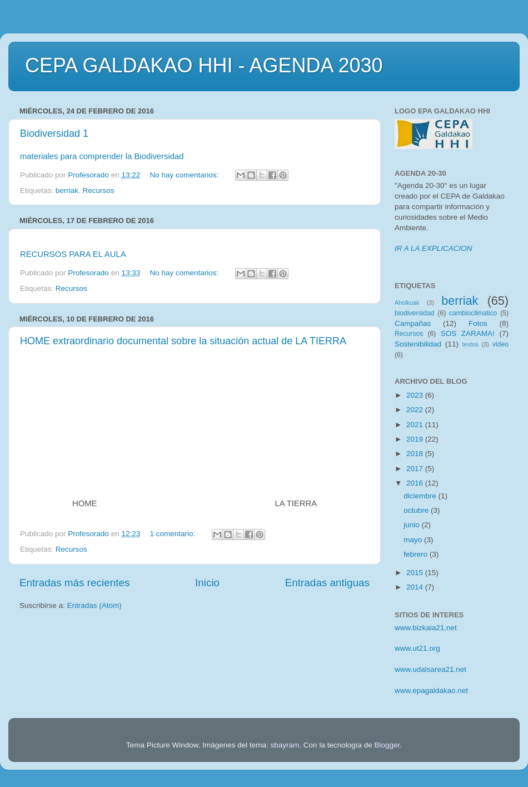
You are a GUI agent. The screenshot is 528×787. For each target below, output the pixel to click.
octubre (417, 510)
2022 (415, 409)
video (500, 344)
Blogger (387, 745)
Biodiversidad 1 (54, 133)
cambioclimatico (473, 313)
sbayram (285, 745)
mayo (414, 540)
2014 (415, 587)
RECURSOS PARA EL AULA (73, 254)
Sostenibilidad (418, 344)
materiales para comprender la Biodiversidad (102, 156)
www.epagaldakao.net (431, 690)
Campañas (413, 323)
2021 (415, 424)
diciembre (421, 496)
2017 (415, 468)
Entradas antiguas (327, 582)
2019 (415, 439)
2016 (415, 483)
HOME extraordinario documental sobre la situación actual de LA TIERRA (183, 341)
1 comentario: (173, 533)
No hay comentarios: (185, 175)
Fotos (478, 323)
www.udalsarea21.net (430, 669)
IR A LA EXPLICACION (433, 248)
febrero (417, 554)
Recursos (98, 190)
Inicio (207, 582)
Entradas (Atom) (94, 605)
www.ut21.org (417, 648)
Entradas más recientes (74, 582)
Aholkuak (407, 302)
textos (470, 344)
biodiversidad (415, 313)
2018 (415, 453)
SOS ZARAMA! (468, 333)
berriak (67, 190)
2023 (415, 395)
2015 (415, 572)
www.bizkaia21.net (426, 627)
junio (412, 525)
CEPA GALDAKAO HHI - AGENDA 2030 (204, 65)
